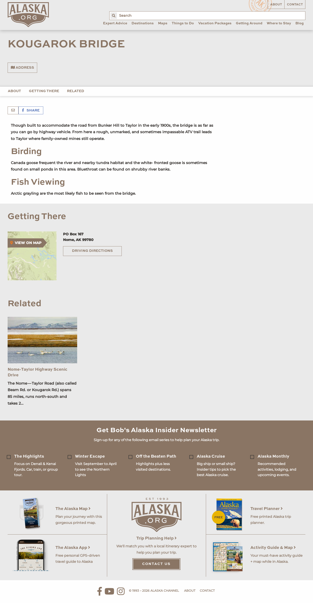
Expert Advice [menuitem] (115, 23)
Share (31, 110)
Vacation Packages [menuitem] (214, 23)
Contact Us (156, 564)
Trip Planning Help (156, 538)
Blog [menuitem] (299, 23)
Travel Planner (266, 509)
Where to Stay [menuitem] (279, 23)
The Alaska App (72, 548)
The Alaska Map (73, 509)
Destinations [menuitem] (143, 23)
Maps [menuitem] (162, 23)
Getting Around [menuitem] (249, 23)
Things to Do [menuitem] (183, 23)
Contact (295, 4)
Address (22, 68)
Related (75, 91)
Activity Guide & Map (273, 548)
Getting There (44, 91)
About (276, 4)
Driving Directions (92, 251)
